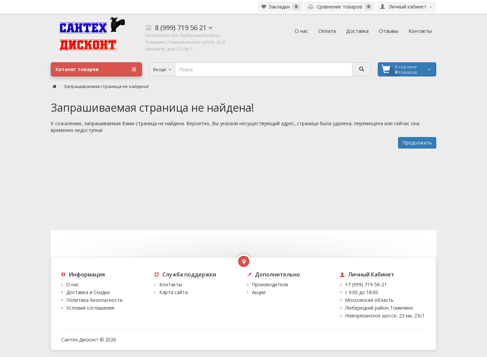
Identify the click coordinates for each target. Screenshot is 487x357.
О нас (72, 284)
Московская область (369, 300)
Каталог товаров (95, 69)
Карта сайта (173, 292)
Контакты (170, 284)
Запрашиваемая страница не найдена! (106, 86)
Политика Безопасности (94, 300)
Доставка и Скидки (88, 292)
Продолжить (417, 142)
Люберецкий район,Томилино (379, 308)
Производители (270, 284)
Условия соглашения (90, 308)
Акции (258, 292)
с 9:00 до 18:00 (361, 292)
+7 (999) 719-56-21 (366, 284)
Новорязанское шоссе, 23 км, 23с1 (385, 315)
